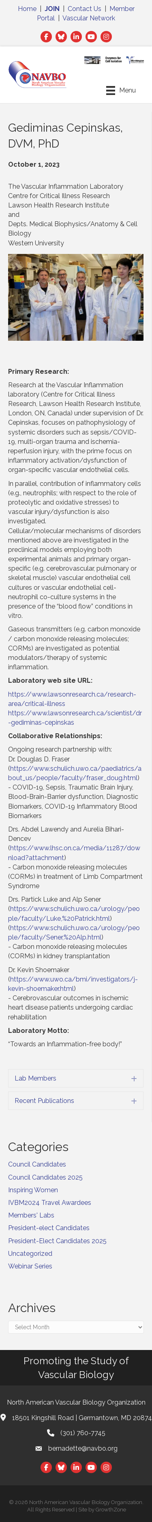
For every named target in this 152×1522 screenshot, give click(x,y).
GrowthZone (111, 1510)
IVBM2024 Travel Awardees (49, 1203)
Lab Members (35, 1078)
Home (27, 9)
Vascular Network (88, 18)
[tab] (76, 1078)
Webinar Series (30, 1266)
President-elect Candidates (49, 1228)
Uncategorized (30, 1253)
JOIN (52, 9)
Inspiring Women (33, 1190)
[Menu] (121, 90)
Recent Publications (44, 1101)
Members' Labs (31, 1215)
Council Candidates (37, 1164)
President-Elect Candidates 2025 (57, 1241)
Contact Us (84, 9)
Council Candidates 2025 (45, 1177)
